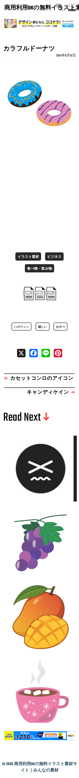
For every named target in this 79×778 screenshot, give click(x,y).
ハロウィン (21, 327)
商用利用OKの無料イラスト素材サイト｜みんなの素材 (24, 8)
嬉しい (42, 327)
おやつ (60, 327)
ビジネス (54, 257)
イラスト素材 (28, 257)
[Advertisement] (39, 189)
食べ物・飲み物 (39, 268)
